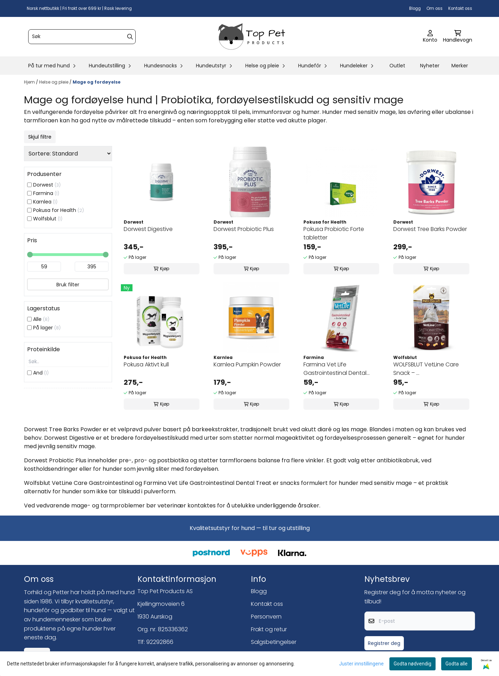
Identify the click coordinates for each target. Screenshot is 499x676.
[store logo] (251, 36)
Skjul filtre (39, 136)
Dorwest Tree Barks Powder (430, 229)
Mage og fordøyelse (97, 82)
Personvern (266, 617)
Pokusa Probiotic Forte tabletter (333, 233)
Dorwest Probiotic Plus (244, 229)
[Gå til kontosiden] (430, 36)
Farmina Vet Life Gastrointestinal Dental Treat (334, 368)
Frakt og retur (269, 629)
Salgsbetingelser (273, 642)
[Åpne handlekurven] (457, 36)
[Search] (130, 36)
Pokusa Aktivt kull (146, 364)
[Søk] (82, 36)
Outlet (397, 65)
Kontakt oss (460, 8)
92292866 (159, 642)
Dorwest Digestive (148, 229)
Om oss (434, 8)
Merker (459, 65)
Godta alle (456, 663)
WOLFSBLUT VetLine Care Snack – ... (426, 368)
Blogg (415, 8)
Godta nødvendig (412, 663)
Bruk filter (67, 284)
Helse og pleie (54, 82)
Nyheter (429, 65)
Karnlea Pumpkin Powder (247, 364)
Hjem (30, 82)
